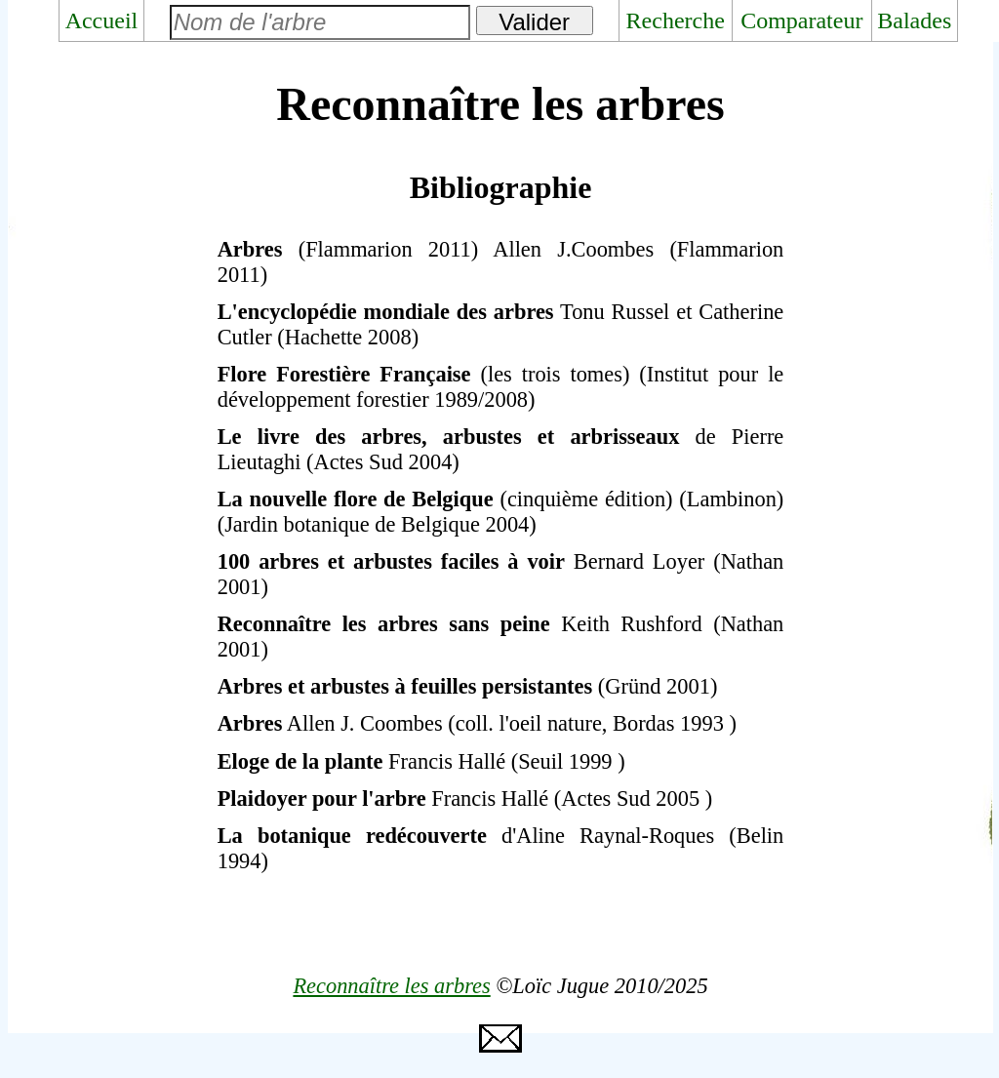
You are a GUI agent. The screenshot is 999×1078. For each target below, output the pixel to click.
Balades (914, 20)
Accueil (102, 20)
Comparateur (801, 20)
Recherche (675, 20)
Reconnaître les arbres (391, 986)
